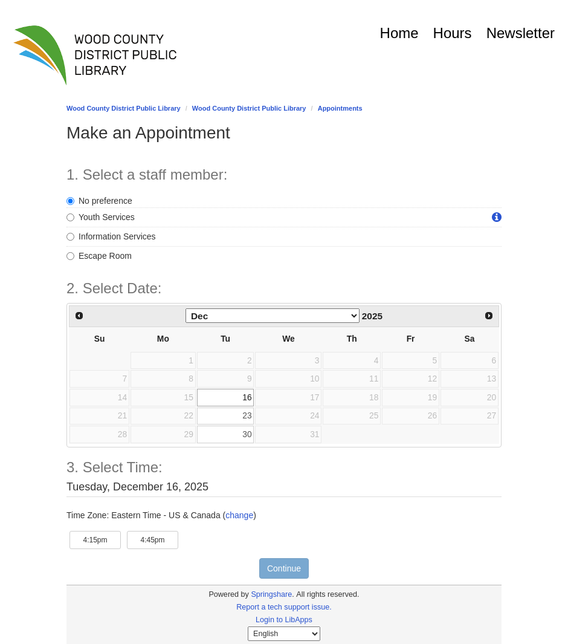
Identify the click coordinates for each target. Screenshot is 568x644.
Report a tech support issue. (284, 607)
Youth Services (100, 217)
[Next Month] (488, 315)
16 (246, 397)
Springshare (271, 594)
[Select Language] (284, 633)
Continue (284, 568)
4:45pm (159, 539)
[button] (497, 217)
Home (399, 33)
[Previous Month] (79, 315)
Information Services (111, 236)
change (239, 515)
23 (246, 415)
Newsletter (520, 33)
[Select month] (273, 315)
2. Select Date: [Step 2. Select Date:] (113, 288)
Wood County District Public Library (123, 108)
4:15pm (102, 539)
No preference (99, 201)
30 (246, 434)
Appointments (340, 108)
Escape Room (99, 256)
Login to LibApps (284, 620)
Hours (452, 33)
